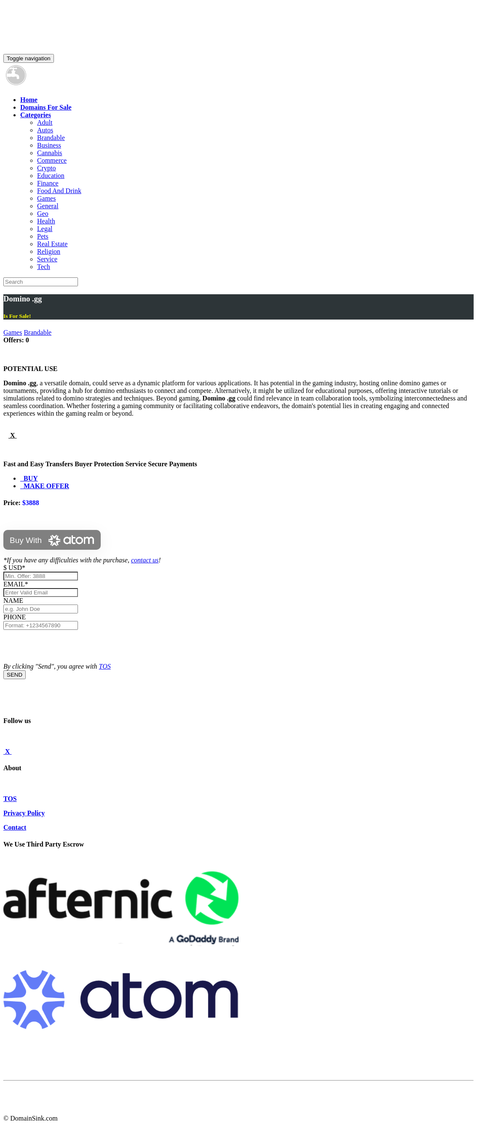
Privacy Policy (24, 813)
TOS (105, 666)
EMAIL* (15, 584)
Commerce (52, 160)
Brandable (51, 137)
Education (50, 175)
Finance (48, 183)
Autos (45, 130)
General (48, 206)
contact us (144, 560)
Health (46, 221)
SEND (14, 675)
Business (49, 145)
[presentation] (67, 646)
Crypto (46, 168)
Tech (43, 266)
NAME (15, 600)
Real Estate (52, 243)
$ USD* (14, 567)
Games (46, 198)
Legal (44, 228)
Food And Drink (59, 190)
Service (47, 259)
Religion (48, 251)
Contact (14, 827)
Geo (42, 213)
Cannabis (49, 152)
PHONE (14, 617)
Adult (44, 122)
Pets (42, 236)
